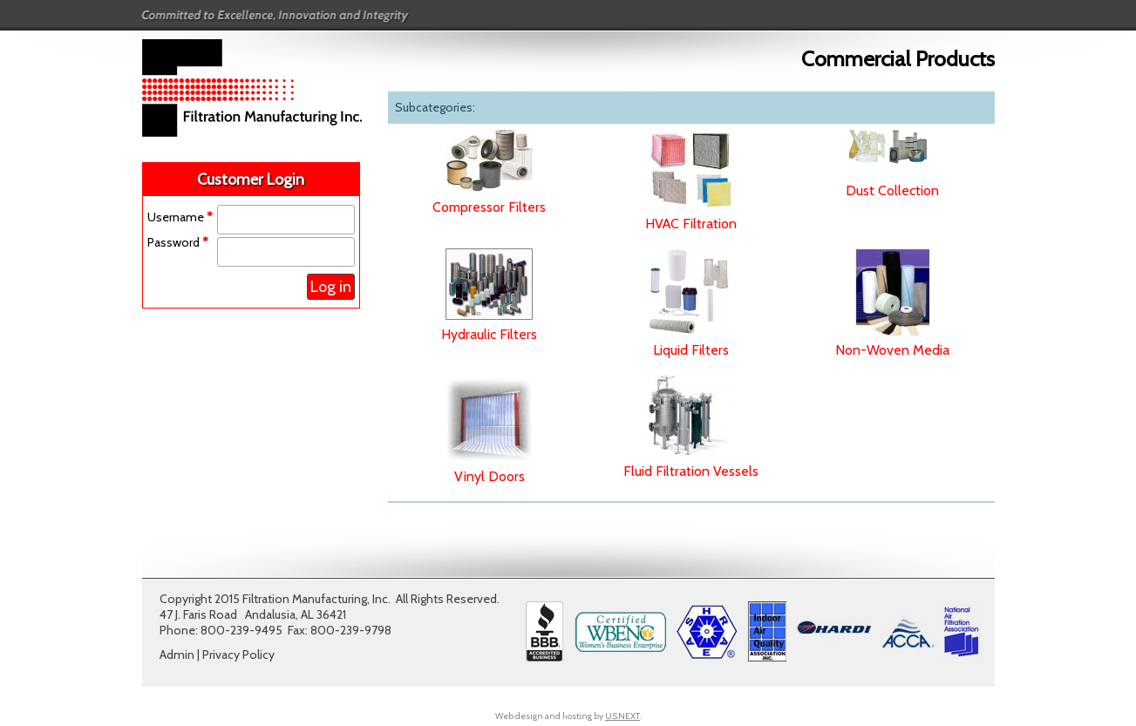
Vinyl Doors (489, 476)
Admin (177, 654)
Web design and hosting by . (568, 716)
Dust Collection (892, 190)
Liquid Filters (691, 350)
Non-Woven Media (892, 350)
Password (177, 242)
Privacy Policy (238, 654)
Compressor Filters (489, 207)
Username (180, 217)
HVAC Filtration (691, 223)
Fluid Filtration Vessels (690, 471)
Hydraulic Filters (489, 334)
